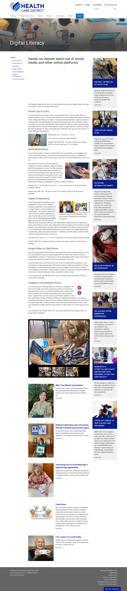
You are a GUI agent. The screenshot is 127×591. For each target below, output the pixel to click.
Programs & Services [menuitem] (26, 16)
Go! (115, 8)
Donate (87, 5)
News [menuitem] (49, 16)
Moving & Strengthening (16, 75)
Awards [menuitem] (79, 16)
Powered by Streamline (105, 584)
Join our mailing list (112, 589)
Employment (113, 573)
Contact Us (78, 5)
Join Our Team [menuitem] (59, 16)
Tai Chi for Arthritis (18, 79)
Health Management (18, 72)
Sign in (115, 584)
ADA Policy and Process (110, 577)
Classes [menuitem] (40, 16)
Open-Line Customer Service (109, 570)
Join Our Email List (110, 5)
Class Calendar (17, 60)
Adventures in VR (17, 63)
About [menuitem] (13, 16)
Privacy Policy (112, 575)
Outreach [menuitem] (70, 16)
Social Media (97, 5)
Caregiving (15, 66)
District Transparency (110, 579)
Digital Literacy (17, 69)
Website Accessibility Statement (107, 582)
